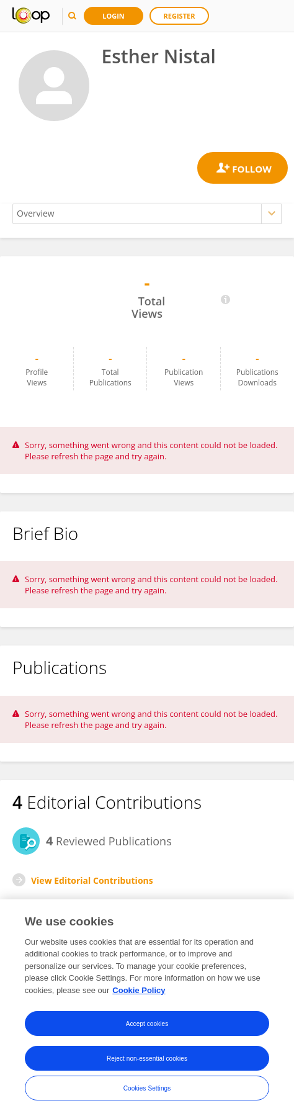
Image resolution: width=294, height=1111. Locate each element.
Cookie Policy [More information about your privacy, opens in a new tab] (138, 994)
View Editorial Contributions (92, 880)
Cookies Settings (147, 1092)
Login (113, 15)
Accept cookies (147, 1027)
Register (179, 15)
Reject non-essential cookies (147, 1062)
